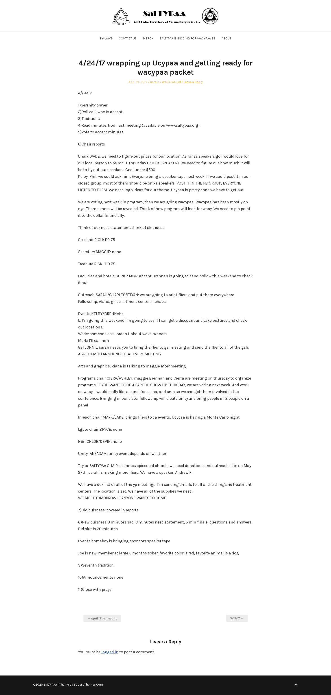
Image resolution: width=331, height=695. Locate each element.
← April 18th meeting (102, 618)
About (226, 38)
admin (154, 82)
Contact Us (128, 38)
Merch (148, 38)
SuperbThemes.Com (88, 684)
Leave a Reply (193, 82)
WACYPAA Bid (171, 82)
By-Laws (106, 38)
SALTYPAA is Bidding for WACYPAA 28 (187, 38)
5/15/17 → (237, 618)
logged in (109, 651)
